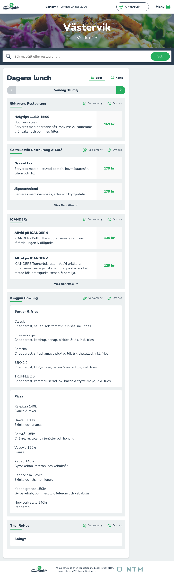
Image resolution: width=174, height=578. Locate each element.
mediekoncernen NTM (101, 568)
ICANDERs (19, 219)
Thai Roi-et (19, 525)
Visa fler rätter (66, 205)
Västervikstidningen (84, 571)
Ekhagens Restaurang (28, 103)
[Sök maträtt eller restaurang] (81, 56)
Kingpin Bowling (24, 298)
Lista (96, 78)
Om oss (115, 103)
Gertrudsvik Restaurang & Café (36, 150)
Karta (117, 78)
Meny (163, 6)
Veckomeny (92, 103)
